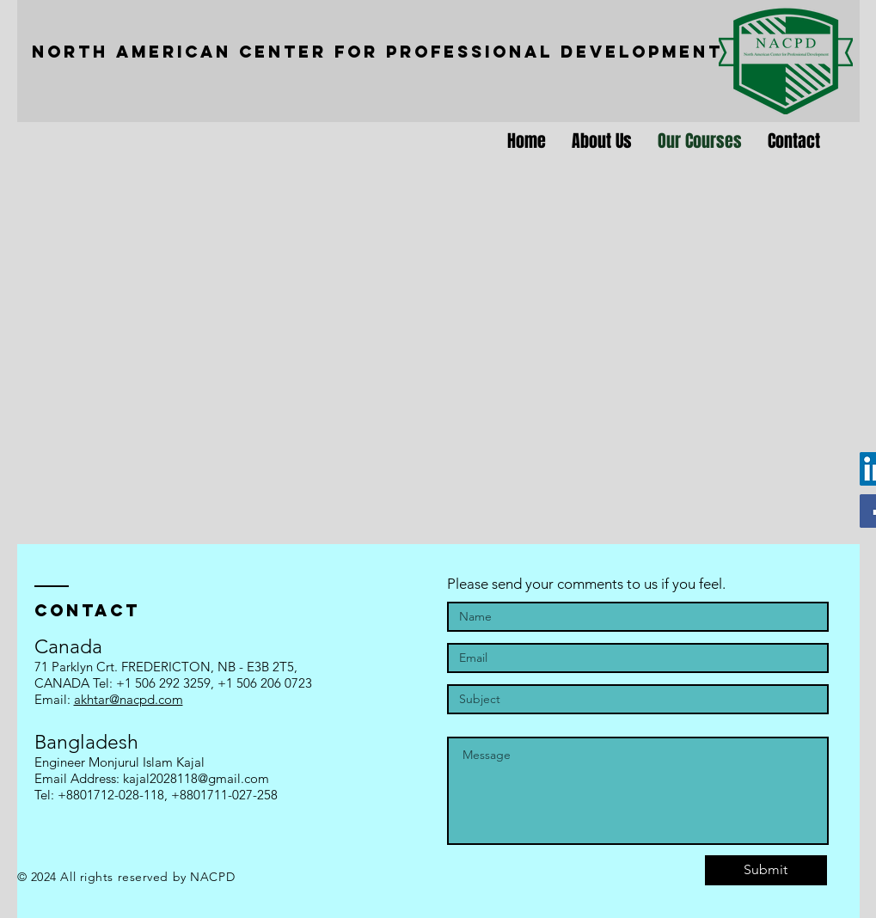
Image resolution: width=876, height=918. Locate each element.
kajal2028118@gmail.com (196, 778)
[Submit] (766, 870)
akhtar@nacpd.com (128, 699)
